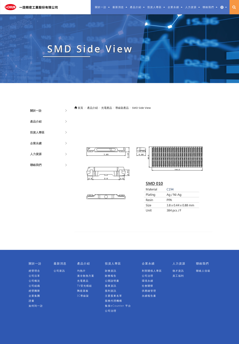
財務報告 (110, 276)
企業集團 (34, 296)
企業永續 (36, 143)
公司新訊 (59, 271)
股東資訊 (110, 286)
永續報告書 (149, 296)
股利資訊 (110, 291)
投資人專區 (37, 132)
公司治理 (110, 311)
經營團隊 (34, 291)
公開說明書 (112, 281)
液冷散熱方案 (85, 276)
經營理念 (34, 271)
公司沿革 (34, 276)
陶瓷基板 (83, 291)
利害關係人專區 (152, 271)
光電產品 (83, 281)
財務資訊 (110, 271)
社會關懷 (147, 286)
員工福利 (178, 276)
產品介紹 (36, 121)
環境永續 (147, 281)
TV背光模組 (84, 286)
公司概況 (34, 281)
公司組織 (34, 286)
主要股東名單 (113, 296)
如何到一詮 (36, 306)
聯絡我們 (36, 165)
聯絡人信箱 (203, 271)
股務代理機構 (113, 301)
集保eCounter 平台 (118, 306)
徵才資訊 (178, 271)
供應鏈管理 (149, 291)
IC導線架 (83, 296)
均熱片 (81, 271)
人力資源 (36, 154)
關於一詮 (36, 111)
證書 (31, 301)
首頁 (78, 107)
